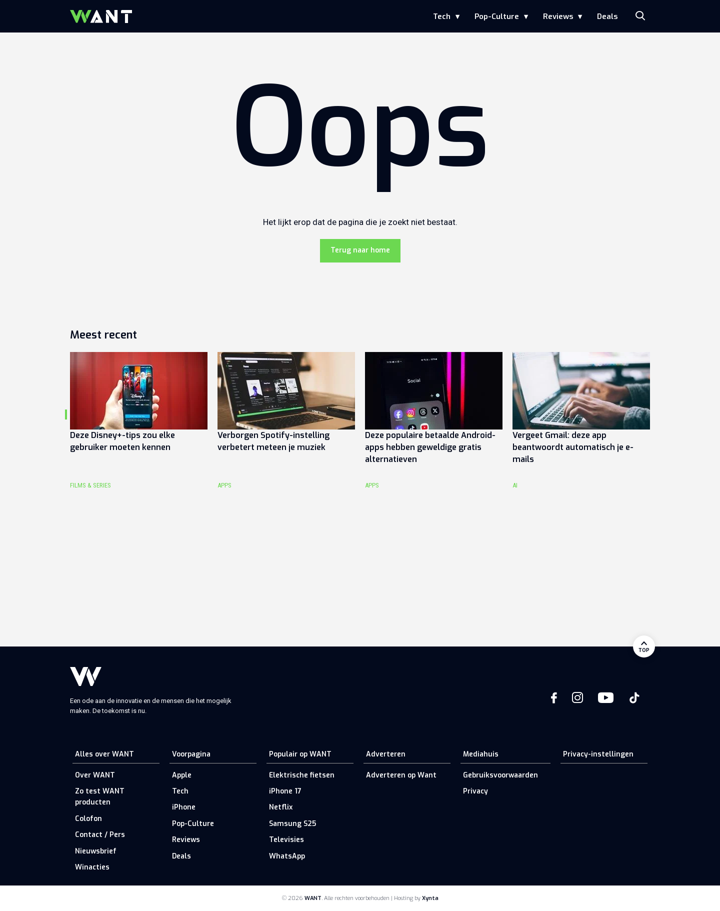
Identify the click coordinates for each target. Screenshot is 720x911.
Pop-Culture (496, 17)
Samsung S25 (292, 823)
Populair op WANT (300, 754)
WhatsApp (287, 856)
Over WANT (95, 775)
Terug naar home (360, 250)
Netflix (280, 807)
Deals (607, 17)
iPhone (184, 807)
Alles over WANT (104, 754)
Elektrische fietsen (301, 775)
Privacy (475, 791)
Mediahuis (480, 754)
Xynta (430, 898)
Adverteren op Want (401, 775)
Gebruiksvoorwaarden (500, 775)
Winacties (92, 867)
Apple (182, 775)
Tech (441, 17)
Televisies (286, 839)
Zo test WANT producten (99, 796)
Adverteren (386, 754)
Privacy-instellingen (598, 754)
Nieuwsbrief (95, 851)
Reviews (558, 17)
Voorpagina (191, 754)
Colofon (88, 819)
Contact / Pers (100, 835)
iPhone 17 (285, 791)
